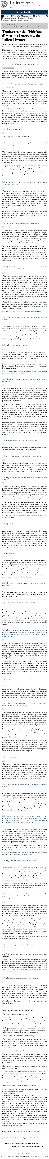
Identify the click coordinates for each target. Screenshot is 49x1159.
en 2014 (12, 517)
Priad (25, 1139)
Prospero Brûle (41, 764)
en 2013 (7, 517)
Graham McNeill (37, 798)
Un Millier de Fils (15, 712)
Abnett (24, 766)
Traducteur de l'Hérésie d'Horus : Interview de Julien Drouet (25, 27)
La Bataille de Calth (11, 766)
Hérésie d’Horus (7, 58)
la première (15, 46)
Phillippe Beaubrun (36, 311)
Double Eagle (10, 742)
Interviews (12, 24)
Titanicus (21, 742)
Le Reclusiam (4, 5)
